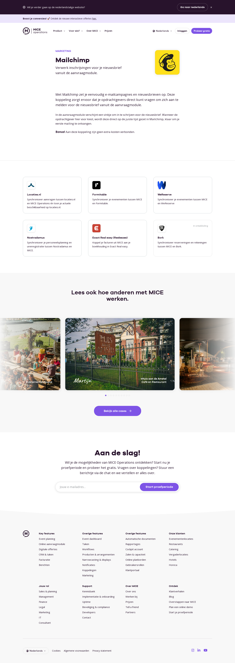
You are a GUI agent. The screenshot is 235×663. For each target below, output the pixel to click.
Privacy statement (101, 650)
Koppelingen (89, 570)
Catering (173, 549)
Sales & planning (48, 591)
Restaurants (176, 544)
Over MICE (92, 30)
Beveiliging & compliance (96, 607)
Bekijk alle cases (115, 411)
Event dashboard (92, 538)
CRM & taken (46, 554)
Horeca (173, 565)
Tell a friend (132, 607)
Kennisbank (88, 591)
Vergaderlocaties (178, 554)
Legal (42, 607)
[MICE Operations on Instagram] (192, 650)
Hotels (173, 559)
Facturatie (44, 559)
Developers (88, 612)
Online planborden (135, 559)
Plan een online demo (181, 607)
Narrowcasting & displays (96, 559)
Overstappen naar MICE (182, 601)
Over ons (130, 591)
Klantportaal (132, 570)
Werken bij (131, 596)
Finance (43, 601)
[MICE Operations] (35, 31)
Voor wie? (74, 30)
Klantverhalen (176, 591)
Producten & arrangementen (98, 554)
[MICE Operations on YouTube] (205, 650)
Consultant (45, 622)
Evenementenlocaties (181, 538)
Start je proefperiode (181, 612)
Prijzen (108, 30)
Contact (86, 617)
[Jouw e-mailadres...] (98, 487)
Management (46, 596)
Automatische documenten (140, 538)
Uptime (86, 601)
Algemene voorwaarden (76, 650)
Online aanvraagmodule (52, 544)
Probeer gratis (202, 31)
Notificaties (88, 565)
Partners (130, 612)
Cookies (56, 650)
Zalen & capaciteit (135, 554)
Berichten (44, 565)
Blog (171, 596)
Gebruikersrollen (134, 565)
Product (57, 30)
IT (40, 617)
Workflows (88, 549)
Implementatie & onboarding (98, 596)
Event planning (47, 538)
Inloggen (182, 31)
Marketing (88, 575)
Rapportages (132, 544)
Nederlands (161, 31)
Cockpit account (134, 549)
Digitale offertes (48, 549)
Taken (85, 544)
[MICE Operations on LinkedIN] (198, 650)
